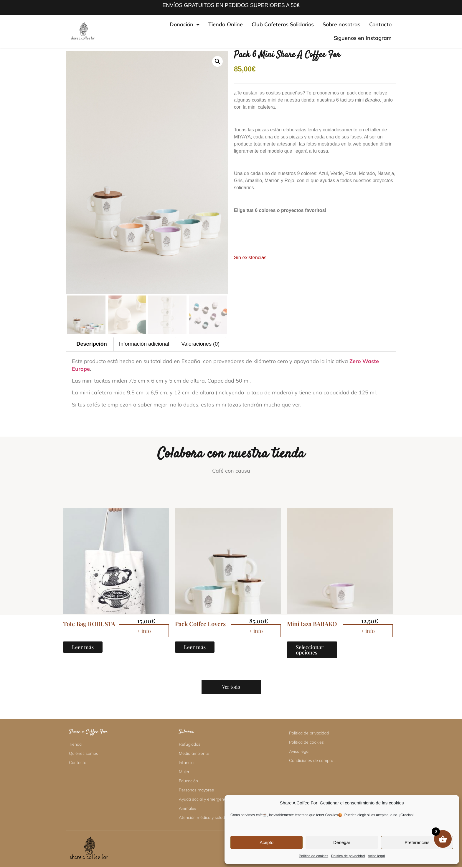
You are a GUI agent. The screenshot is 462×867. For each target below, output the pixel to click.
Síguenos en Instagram (363, 38)
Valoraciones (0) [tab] (200, 344)
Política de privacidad (348, 856)
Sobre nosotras (341, 24)
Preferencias (417, 842)
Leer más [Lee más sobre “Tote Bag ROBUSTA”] (83, 647)
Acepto (266, 842)
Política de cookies (313, 856)
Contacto (380, 24)
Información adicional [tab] (144, 344)
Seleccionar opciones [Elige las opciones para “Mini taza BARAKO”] (310, 650)
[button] (217, 61)
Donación (184, 24)
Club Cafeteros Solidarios (283, 24)
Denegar (341, 842)
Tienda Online (225, 24)
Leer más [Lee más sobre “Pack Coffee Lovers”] (195, 647)
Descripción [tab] (92, 344)
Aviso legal (376, 856)
